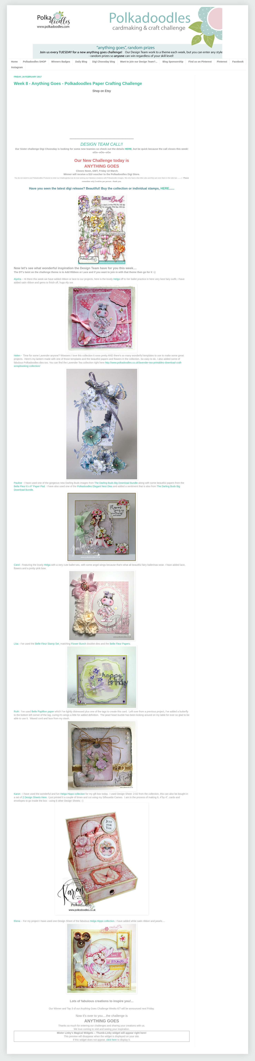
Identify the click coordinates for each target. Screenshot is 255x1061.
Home (14, 61)
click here (111, 1039)
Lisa (16, 643)
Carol (17, 564)
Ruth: (17, 711)
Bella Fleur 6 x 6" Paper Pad (29, 486)
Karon (17, 793)
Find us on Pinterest (200, 61)
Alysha (17, 279)
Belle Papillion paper (43, 711)
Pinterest (222, 61)
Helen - (18, 355)
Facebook (237, 61)
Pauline (18, 482)
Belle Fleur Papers (120, 643)
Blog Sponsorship (172, 61)
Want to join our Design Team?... (138, 61)
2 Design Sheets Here (35, 797)
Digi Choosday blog (103, 61)
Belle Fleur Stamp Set (47, 643)
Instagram (17, 67)
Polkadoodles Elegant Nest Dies (94, 486)
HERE (128, 149)
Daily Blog (81, 61)
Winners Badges (60, 61)
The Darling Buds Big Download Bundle (116, 482)
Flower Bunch (78, 643)
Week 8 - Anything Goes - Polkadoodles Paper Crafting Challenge (78, 83)
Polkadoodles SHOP (34, 61)
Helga (116, 279)
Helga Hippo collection (72, 793)
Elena (17, 921)
